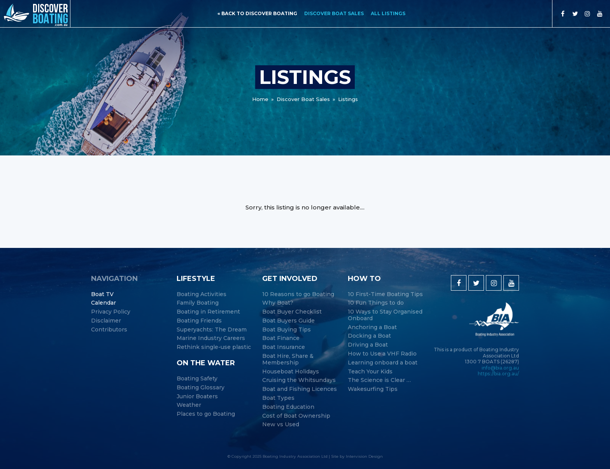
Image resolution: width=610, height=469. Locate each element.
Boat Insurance (283, 347)
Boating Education (288, 407)
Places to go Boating (206, 414)
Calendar (103, 303)
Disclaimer (106, 320)
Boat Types (278, 398)
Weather (189, 405)
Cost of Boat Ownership (296, 416)
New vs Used (280, 424)
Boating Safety (197, 378)
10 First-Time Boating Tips (385, 294)
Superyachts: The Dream (212, 329)
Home (260, 99)
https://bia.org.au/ (498, 374)
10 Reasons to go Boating (298, 294)
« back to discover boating (257, 13)
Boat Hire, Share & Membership (288, 359)
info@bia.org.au (500, 368)
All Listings (388, 13)
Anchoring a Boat (372, 327)
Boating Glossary (200, 387)
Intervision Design (364, 456)
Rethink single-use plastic (214, 347)
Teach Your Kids (370, 371)
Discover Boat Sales (334, 13)
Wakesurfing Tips (373, 389)
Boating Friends (199, 320)
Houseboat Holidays (290, 371)
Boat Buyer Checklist (292, 312)
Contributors (109, 329)
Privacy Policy (110, 312)
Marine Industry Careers (211, 338)
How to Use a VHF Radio (382, 353)
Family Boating (198, 303)
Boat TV (102, 294)
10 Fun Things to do (376, 303)
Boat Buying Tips (286, 329)
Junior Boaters (197, 396)
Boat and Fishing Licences (299, 389)
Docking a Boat (369, 336)
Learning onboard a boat (382, 362)
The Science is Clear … (379, 380)
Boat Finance (281, 338)
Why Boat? (277, 303)
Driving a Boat (368, 345)
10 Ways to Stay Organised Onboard (385, 315)
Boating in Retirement (208, 312)
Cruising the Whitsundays (299, 380)
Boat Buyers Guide (288, 320)
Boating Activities (201, 294)
